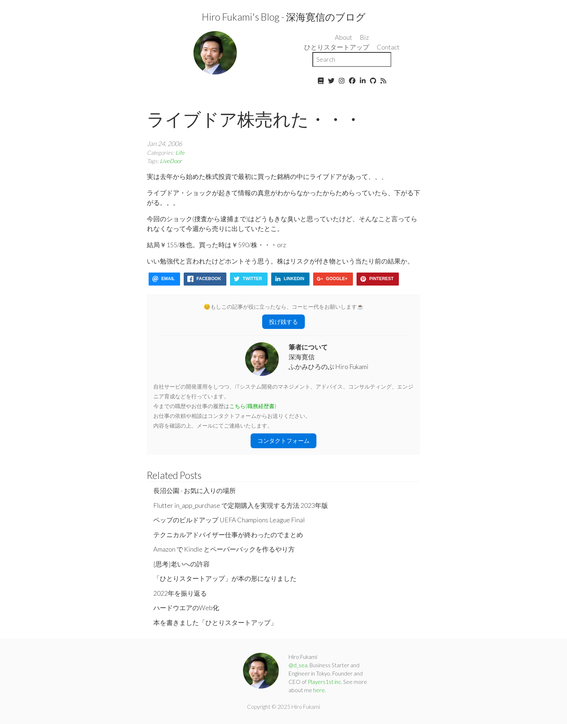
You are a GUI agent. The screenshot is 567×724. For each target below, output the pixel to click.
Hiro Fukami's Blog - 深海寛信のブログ (284, 17)
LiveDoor (171, 161)
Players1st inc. (325, 681)
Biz (364, 37)
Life (179, 152)
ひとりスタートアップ (336, 47)
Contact (388, 47)
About (343, 37)
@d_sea (298, 665)
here (319, 690)
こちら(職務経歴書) (252, 406)
